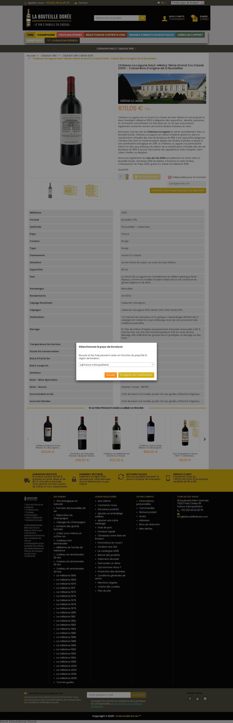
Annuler (110, 375)
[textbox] (116, 365)
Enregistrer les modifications (136, 375)
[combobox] (116, 364)
